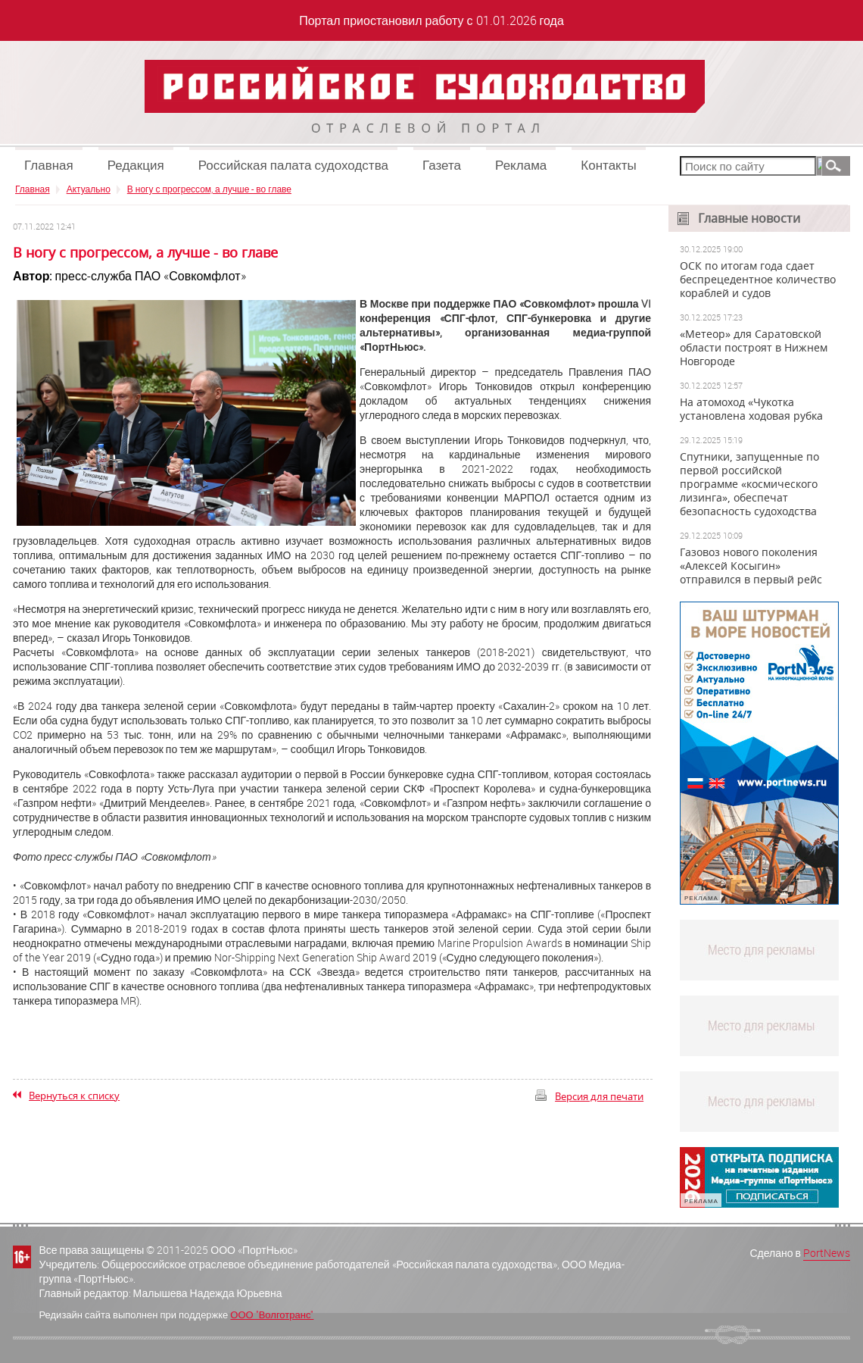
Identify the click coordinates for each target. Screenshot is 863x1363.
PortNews (826, 1253)
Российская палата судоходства (293, 165)
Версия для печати (599, 1096)
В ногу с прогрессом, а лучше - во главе (209, 189)
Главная (48, 165)
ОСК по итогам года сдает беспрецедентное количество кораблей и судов (758, 279)
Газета (441, 165)
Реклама (521, 165)
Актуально (89, 189)
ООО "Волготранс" (271, 1314)
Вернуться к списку (74, 1095)
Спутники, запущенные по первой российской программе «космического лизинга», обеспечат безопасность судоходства (749, 484)
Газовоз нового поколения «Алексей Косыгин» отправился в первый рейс (751, 566)
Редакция (135, 165)
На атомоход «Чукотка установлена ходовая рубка (751, 409)
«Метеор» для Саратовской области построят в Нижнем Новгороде (753, 347)
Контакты (608, 165)
